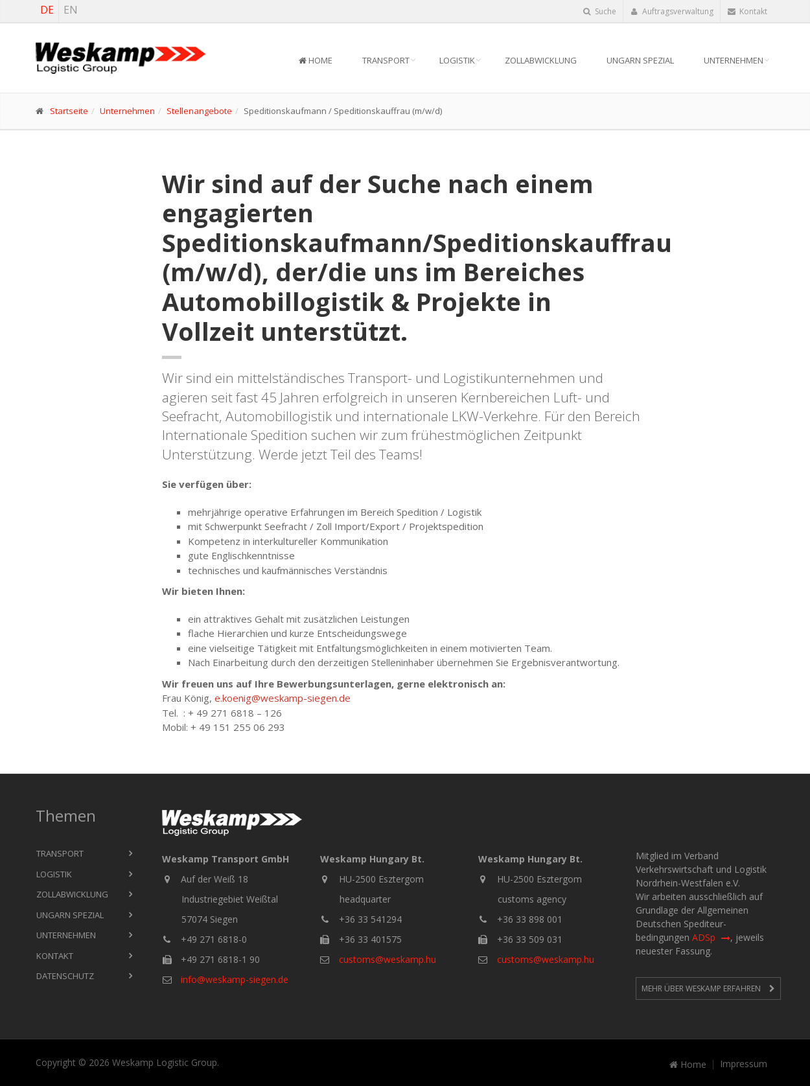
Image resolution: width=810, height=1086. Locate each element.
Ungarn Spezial (640, 60)
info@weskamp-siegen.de (234, 979)
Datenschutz (65, 976)
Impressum (743, 1064)
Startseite (69, 111)
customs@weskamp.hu (387, 959)
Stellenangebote (199, 111)
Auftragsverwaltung (672, 11)
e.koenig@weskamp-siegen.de (282, 697)
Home (315, 60)
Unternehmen (733, 60)
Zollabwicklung (541, 60)
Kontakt (747, 11)
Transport (386, 60)
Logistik (457, 60)
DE (47, 10)
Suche (599, 11)
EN (71, 10)
